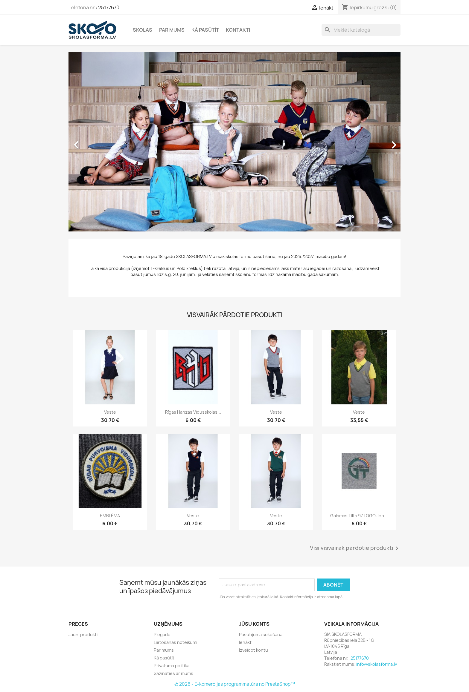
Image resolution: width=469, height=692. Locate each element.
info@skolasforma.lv (376, 664)
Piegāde (162, 634)
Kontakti (238, 30)
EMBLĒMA (110, 515)
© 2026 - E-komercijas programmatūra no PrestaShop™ (234, 684)
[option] (234, 141)
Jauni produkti (83, 634)
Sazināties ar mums (173, 673)
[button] (93, 141)
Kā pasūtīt (205, 30)
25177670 (108, 7)
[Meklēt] (361, 30)
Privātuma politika (171, 665)
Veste (110, 412)
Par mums (172, 30)
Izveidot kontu (253, 650)
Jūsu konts (254, 624)
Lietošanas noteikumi (175, 642)
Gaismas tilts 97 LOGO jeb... (359, 515)
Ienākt (245, 642)
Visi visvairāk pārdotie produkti (355, 548)
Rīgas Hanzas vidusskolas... (193, 412)
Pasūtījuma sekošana (260, 634)
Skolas (142, 30)
